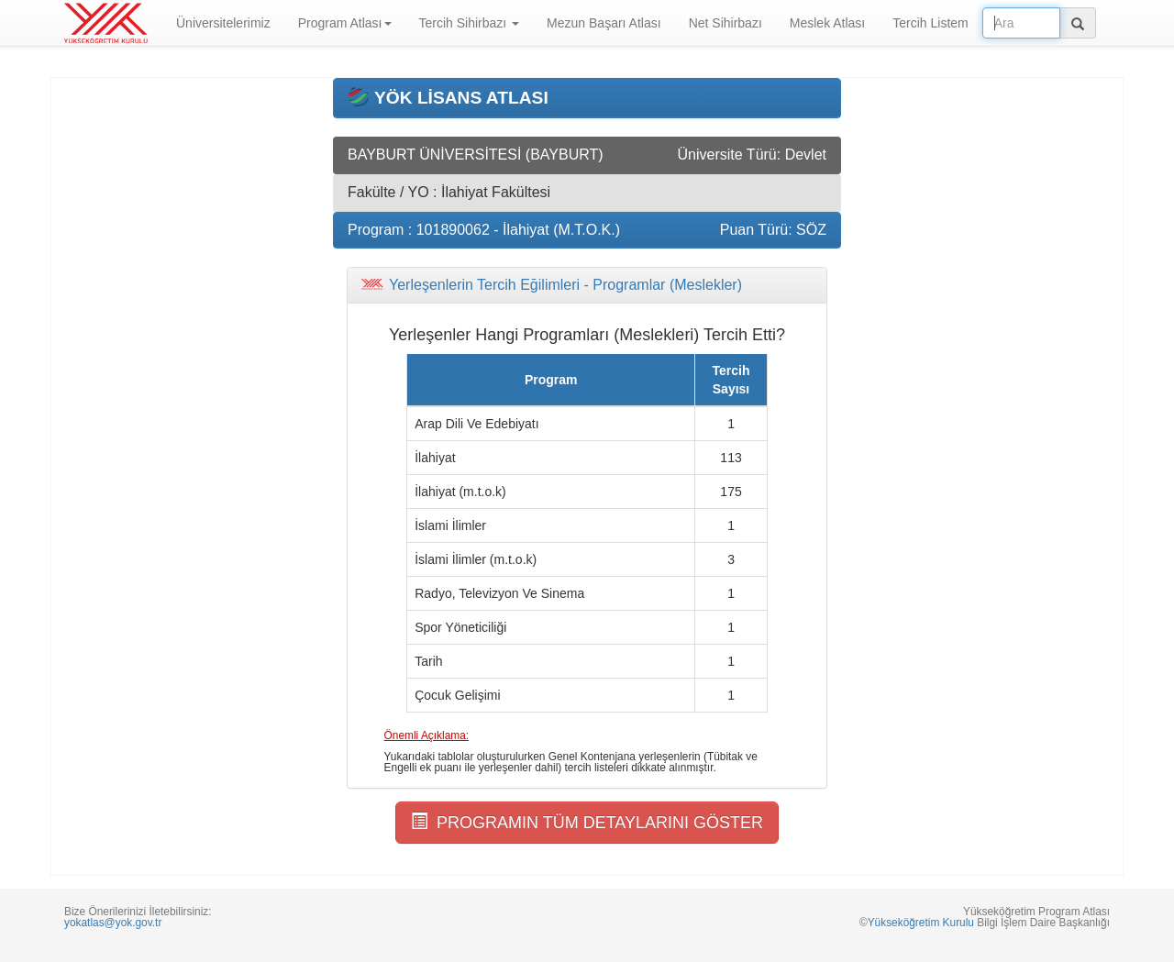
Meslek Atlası (827, 23)
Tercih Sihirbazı (469, 23)
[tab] (587, 285)
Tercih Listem (930, 23)
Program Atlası (345, 23)
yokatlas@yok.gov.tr (112, 922)
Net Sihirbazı (725, 23)
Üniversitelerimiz (223, 23)
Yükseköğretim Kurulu (921, 922)
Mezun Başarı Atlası (604, 23)
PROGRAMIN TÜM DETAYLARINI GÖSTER (587, 822)
